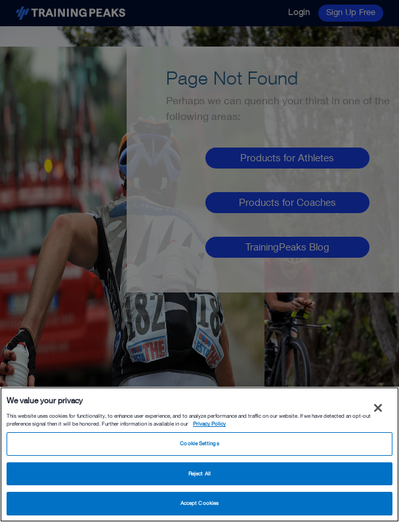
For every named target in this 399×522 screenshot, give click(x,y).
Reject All (199, 473)
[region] (199, 454)
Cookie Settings (199, 443)
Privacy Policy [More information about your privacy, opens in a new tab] (209, 423)
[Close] (378, 407)
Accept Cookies (199, 503)
